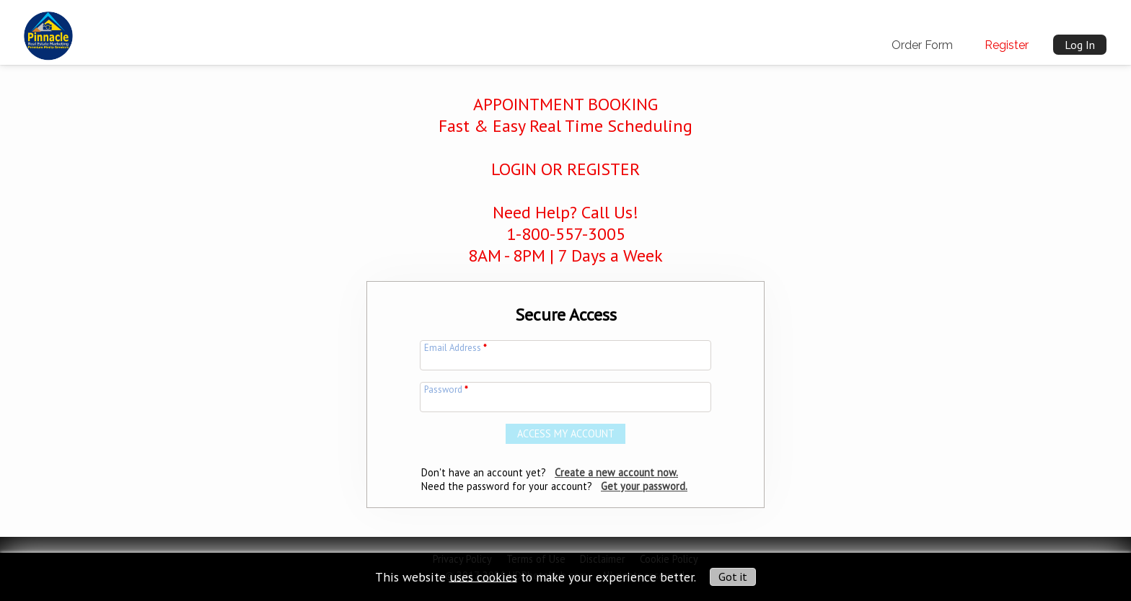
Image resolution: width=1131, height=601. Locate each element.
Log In (1080, 44)
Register (1007, 45)
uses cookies (483, 576)
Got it (732, 576)
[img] (48, 29)
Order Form (922, 45)
